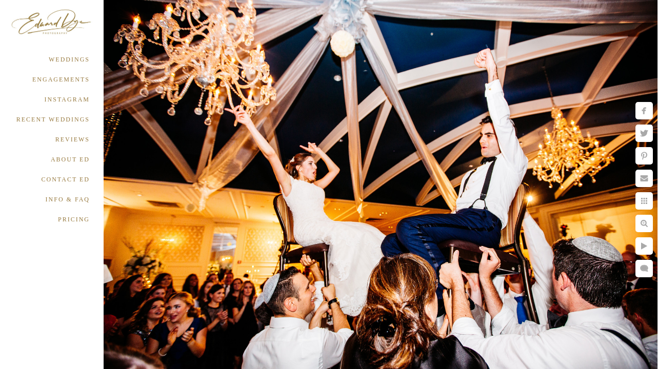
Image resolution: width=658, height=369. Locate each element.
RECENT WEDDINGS (53, 119)
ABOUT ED (70, 159)
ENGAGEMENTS (61, 79)
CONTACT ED (66, 179)
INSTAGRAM (67, 99)
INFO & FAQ (68, 199)
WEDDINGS (69, 59)
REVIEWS (72, 139)
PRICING (74, 219)
